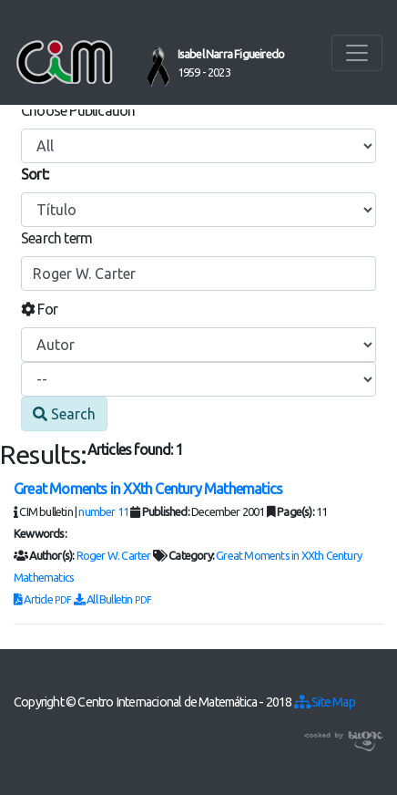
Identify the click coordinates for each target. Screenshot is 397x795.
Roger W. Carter (113, 555)
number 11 (103, 511)
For (39, 309)
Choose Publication (78, 110)
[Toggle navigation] (356, 53)
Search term (56, 238)
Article (44, 599)
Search (64, 414)
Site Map (324, 702)
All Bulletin (113, 599)
